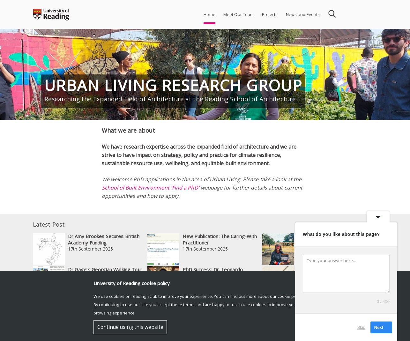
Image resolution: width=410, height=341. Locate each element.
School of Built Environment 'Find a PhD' (150, 187)
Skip (361, 327)
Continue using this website (130, 327)
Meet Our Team (238, 14)
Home (209, 14)
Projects (270, 14)
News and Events (303, 14)
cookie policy (290, 296)
